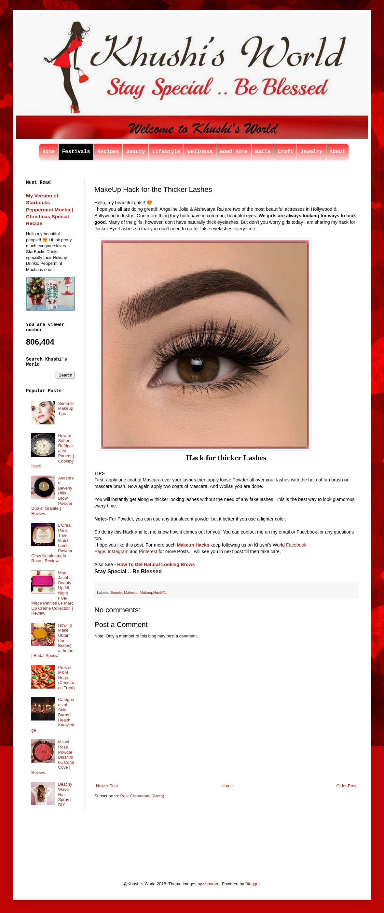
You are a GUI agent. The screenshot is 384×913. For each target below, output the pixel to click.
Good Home (234, 152)
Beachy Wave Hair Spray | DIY (65, 794)
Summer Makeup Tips (66, 408)
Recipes (108, 152)
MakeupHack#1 (153, 592)
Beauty (135, 152)
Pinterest (148, 551)
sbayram (211, 883)
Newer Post (107, 785)
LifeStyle (166, 152)
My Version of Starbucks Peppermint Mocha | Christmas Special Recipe (49, 209)
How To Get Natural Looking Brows (156, 564)
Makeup (131, 592)
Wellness (200, 152)
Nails (262, 152)
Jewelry (311, 152)
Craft (285, 152)
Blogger (252, 883)
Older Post (346, 785)
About (337, 152)
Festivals (76, 152)
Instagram (118, 551)
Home (48, 152)
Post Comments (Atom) (142, 795)
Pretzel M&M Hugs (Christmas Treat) (66, 677)
